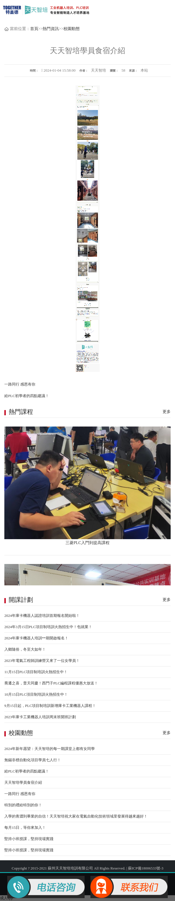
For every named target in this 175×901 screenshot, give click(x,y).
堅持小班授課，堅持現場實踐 (28, 839)
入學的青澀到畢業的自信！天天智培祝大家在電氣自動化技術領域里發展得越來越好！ (75, 816)
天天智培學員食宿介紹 (23, 782)
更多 (167, 411)
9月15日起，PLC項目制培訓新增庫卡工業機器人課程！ (50, 705)
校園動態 (71, 29)
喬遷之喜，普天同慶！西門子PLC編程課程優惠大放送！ (51, 683)
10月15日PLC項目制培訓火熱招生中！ (36, 694)
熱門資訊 (51, 29)
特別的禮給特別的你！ (23, 805)
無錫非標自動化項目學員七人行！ (32, 760)
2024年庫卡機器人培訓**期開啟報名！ (36, 638)
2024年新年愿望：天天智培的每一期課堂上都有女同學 (49, 749)
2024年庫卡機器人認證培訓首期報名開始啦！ (42, 615)
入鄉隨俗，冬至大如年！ (25, 649)
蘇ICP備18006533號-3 (145, 868)
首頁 (34, 29)
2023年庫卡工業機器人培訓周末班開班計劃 (40, 717)
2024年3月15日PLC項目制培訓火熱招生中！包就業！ (48, 627)
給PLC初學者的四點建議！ (26, 396)
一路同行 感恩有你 (19, 384)
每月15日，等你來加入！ (25, 827)
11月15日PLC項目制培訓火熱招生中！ (36, 672)
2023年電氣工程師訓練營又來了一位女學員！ (42, 660)
